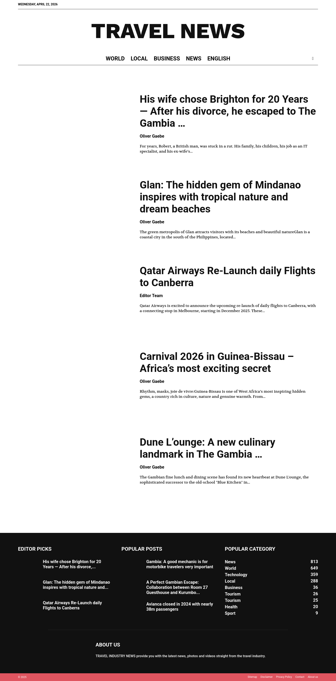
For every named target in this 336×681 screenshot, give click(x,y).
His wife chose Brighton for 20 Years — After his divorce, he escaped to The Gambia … (228, 111)
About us (313, 676)
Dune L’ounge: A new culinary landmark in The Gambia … (207, 448)
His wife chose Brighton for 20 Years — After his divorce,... (72, 564)
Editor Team (151, 295)
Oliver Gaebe (152, 136)
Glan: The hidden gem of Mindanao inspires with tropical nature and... (76, 585)
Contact (299, 676)
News (193, 58)
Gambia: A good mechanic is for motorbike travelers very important (179, 564)
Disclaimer (267, 676)
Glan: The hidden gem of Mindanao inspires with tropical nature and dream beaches (220, 197)
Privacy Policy (284, 676)
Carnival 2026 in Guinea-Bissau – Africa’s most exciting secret (217, 362)
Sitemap (252, 676)
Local (139, 58)
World (115, 58)
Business (167, 58)
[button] (313, 58)
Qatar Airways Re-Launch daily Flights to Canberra (228, 277)
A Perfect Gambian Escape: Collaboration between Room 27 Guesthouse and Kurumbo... (177, 587)
